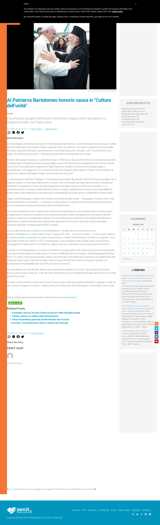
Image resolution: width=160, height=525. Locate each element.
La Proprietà (103, 510)
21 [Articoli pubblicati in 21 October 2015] (133, 249)
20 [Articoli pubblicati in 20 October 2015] (129, 249)
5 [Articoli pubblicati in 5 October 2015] (124, 239)
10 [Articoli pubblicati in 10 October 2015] (147, 239)
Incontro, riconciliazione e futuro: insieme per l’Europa (40, 323)
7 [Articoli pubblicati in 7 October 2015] (133, 239)
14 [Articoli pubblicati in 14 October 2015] (133, 244)
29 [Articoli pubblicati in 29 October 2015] (138, 253)
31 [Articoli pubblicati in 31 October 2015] (147, 253)
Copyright (135, 510)
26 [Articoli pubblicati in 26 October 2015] (124, 253)
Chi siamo (76, 510)
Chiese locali (51, 129)
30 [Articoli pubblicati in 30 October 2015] (143, 253)
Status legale (124, 510)
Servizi (113, 510)
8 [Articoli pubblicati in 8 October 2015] (138, 239)
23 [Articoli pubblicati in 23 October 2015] (143, 249)
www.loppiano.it (70, 297)
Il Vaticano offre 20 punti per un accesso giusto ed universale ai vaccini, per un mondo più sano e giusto (138, 278)
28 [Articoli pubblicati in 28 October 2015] (133, 253)
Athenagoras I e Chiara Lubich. (30, 234)
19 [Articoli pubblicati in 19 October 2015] (124, 249)
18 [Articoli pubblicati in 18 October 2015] (152, 244)
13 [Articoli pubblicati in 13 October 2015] (129, 244)
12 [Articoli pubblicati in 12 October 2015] (124, 244)
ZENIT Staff (36, 129)
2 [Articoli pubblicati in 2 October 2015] (142, 234)
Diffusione (92, 510)
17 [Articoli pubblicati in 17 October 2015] (147, 244)
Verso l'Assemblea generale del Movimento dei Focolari (40, 319)
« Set (124, 259)
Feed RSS (139, 270)
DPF (84, 510)
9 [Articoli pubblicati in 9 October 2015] (142, 239)
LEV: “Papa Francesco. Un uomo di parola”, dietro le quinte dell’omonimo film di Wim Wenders (138, 308)
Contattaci (146, 510)
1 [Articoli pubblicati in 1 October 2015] (138, 234)
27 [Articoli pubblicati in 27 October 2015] (129, 253)
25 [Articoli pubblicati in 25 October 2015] (152, 249)
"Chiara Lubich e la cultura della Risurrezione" (35, 316)
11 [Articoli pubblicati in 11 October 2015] (152, 239)
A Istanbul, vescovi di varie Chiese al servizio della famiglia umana (46, 312)
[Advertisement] (61, 464)
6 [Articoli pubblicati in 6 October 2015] (128, 239)
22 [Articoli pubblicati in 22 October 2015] (138, 249)
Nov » (129, 259)
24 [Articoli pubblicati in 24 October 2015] (147, 249)
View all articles (14, 363)
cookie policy (117, 12)
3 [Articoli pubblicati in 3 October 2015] (147, 234)
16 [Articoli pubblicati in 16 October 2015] (143, 244)
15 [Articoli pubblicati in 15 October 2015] (138, 244)
